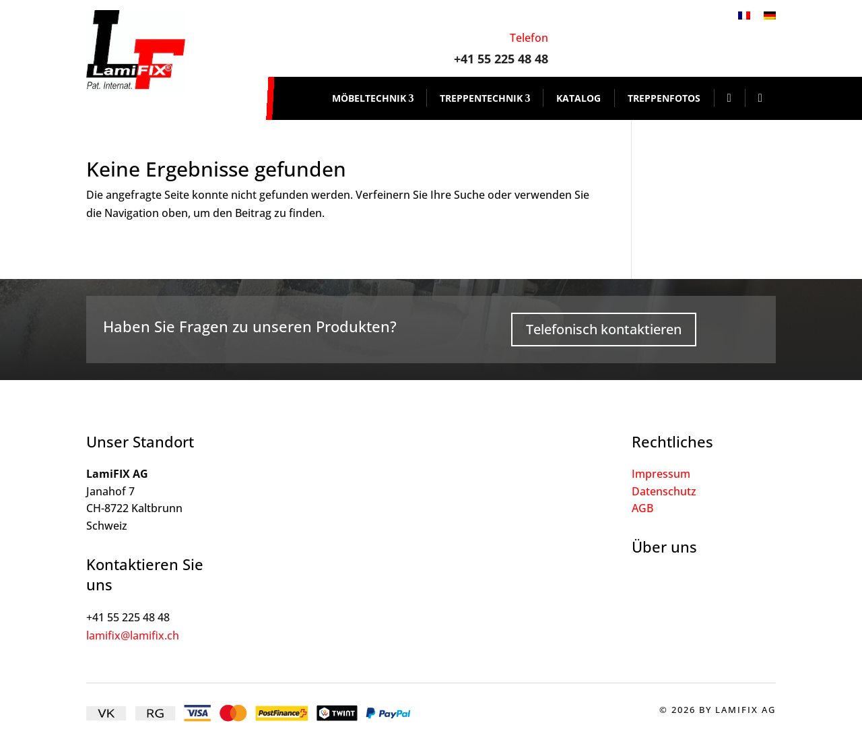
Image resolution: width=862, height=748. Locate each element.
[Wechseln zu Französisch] (744, 14)
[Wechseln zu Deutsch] (770, 14)
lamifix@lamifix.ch (132, 635)
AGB (642, 508)
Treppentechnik (481, 98)
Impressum (661, 473)
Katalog (578, 98)
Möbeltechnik (369, 98)
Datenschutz (664, 491)
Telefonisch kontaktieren (604, 329)
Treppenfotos (664, 98)
